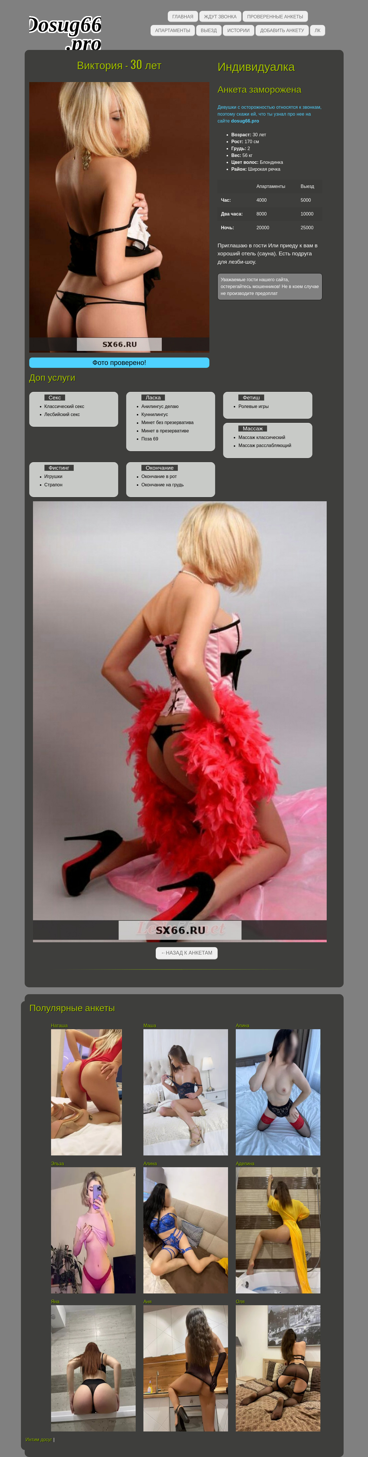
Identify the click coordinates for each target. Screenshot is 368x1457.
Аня (147, 1301)
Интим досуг (39, 1439)
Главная (182, 16)
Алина (242, 1025)
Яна (55, 1301)
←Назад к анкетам (187, 953)
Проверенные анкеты (275, 16)
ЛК (317, 30)
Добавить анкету (282, 30)
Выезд (209, 30)
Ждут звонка (220, 16)
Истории (238, 30)
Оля (240, 1301)
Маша (149, 1025)
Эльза (57, 1163)
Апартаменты (172, 30)
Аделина (245, 1163)
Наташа (59, 1025)
